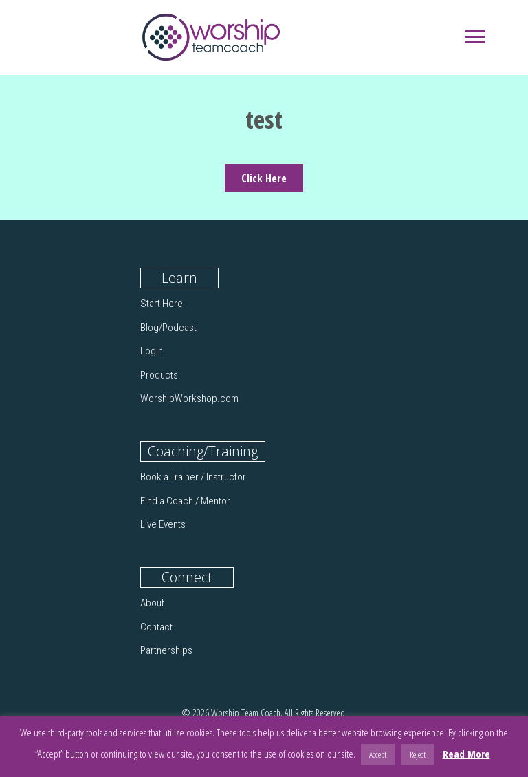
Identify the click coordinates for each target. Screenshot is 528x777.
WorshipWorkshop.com (189, 398)
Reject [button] (418, 754)
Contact (156, 627)
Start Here (161, 303)
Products (159, 375)
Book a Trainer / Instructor (193, 477)
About (152, 603)
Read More (466, 753)
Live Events (163, 524)
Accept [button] (377, 754)
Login (151, 351)
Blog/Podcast (168, 327)
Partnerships (166, 650)
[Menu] (475, 37)
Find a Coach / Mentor (185, 501)
